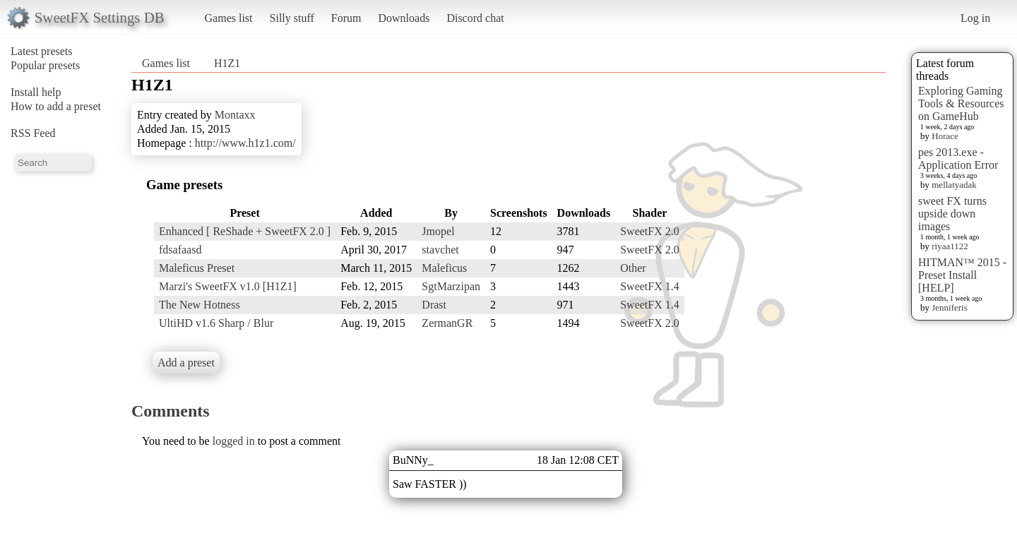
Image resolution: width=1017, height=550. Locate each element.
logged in (234, 441)
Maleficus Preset (196, 268)
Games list (229, 18)
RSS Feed (33, 133)
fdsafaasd (180, 250)
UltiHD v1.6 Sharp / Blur (216, 323)
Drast (434, 305)
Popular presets (45, 65)
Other (633, 268)
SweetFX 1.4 (649, 286)
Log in (975, 18)
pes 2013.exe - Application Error (958, 158)
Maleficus (444, 268)
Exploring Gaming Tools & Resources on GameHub (961, 103)
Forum (346, 18)
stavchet (440, 250)
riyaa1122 (950, 246)
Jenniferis (950, 307)
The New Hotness (199, 305)
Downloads (403, 18)
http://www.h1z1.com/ (245, 143)
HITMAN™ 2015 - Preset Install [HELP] (962, 275)
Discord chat (475, 18)
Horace (945, 136)
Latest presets (42, 51)
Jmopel (438, 231)
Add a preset (186, 363)
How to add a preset (56, 106)
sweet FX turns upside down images (952, 213)
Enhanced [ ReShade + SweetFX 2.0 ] (245, 231)
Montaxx (235, 115)
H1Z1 (227, 63)
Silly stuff (292, 18)
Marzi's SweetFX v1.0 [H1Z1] (228, 286)
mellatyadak (954, 184)
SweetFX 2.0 (649, 231)
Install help (36, 92)
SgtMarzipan (451, 286)
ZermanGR (447, 323)
